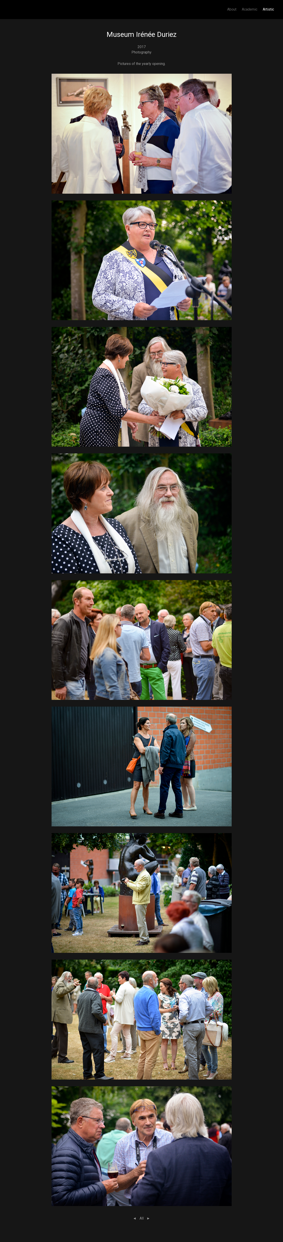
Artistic (268, 9)
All (142, 1218)
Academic (249, 9)
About (231, 9)
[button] (142, 133)
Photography (141, 52)
